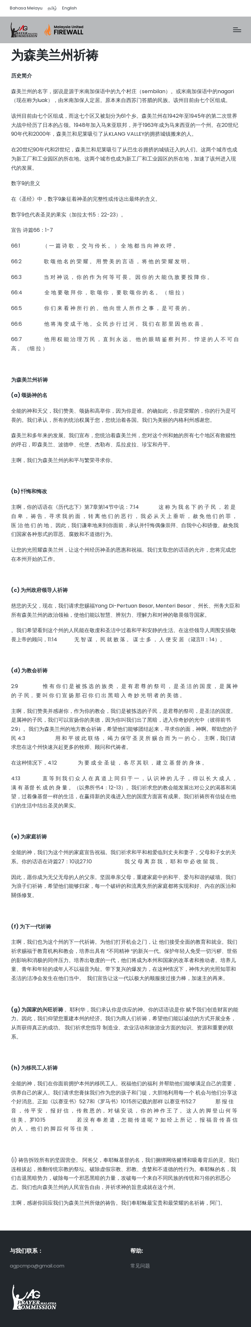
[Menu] (237, 29)
